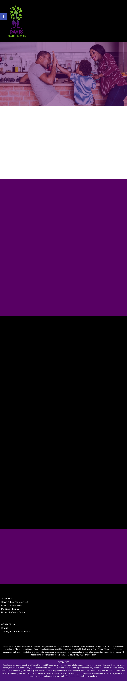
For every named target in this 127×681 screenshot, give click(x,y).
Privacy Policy (90, 655)
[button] (3, 16)
